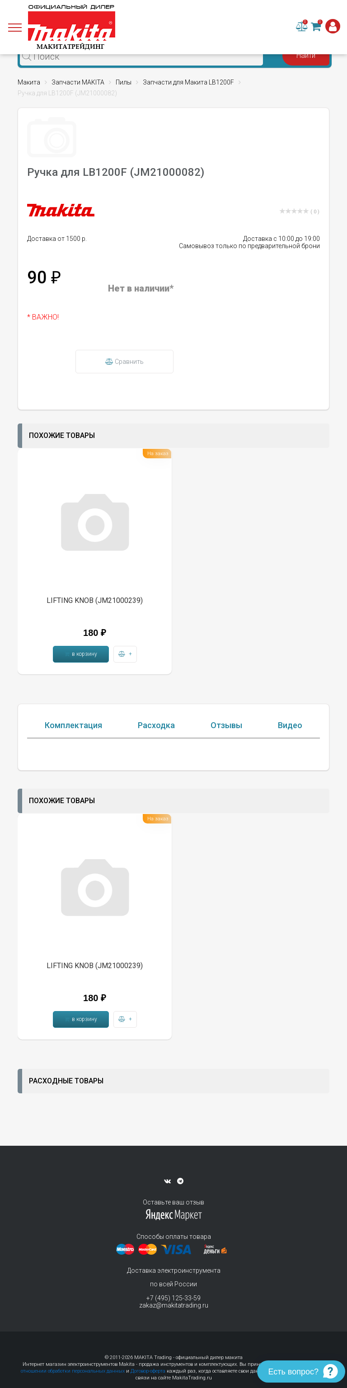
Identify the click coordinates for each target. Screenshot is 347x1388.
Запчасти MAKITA (78, 82)
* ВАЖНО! (43, 317)
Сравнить (124, 361)
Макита (29, 82)
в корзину (81, 654)
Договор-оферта (148, 1371)
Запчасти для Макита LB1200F (188, 82)
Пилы (123, 82)
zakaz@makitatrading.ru (173, 1305)
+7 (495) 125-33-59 (173, 1298)
